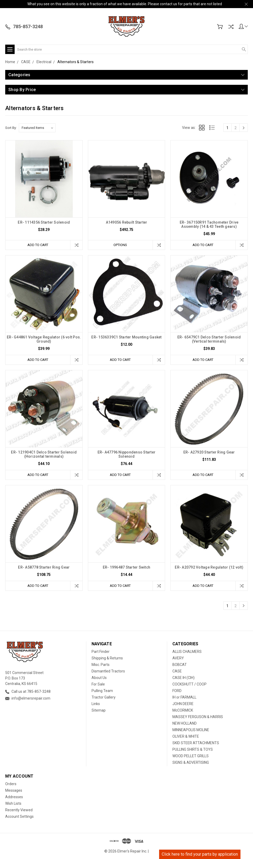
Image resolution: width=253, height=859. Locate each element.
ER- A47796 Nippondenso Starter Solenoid (127, 454)
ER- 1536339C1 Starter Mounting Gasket (126, 337)
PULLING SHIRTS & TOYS (192, 749)
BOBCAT (179, 665)
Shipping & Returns (107, 658)
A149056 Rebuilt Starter (126, 222)
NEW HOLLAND (184, 723)
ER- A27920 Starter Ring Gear (209, 452)
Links (96, 704)
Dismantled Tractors (108, 671)
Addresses (14, 797)
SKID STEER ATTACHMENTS (195, 743)
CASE (177, 671)
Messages (13, 790)
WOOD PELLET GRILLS (190, 756)
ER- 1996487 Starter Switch (126, 567)
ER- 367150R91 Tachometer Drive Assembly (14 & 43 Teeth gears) (209, 224)
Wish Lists (13, 803)
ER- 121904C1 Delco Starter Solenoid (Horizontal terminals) (44, 454)
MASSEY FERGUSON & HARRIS (197, 717)
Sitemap (99, 710)
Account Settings (19, 816)
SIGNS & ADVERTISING (190, 762)
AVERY (178, 658)
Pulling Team (102, 691)
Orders (10, 784)
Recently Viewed (19, 810)
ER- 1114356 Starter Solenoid (44, 222)
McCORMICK (182, 710)
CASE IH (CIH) (183, 678)
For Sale (98, 684)
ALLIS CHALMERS (187, 651)
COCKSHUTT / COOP (189, 684)
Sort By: (11, 128)
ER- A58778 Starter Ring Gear (44, 567)
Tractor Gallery (104, 697)
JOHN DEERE (183, 704)
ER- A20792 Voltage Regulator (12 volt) (209, 567)
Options (120, 245)
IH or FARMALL (184, 697)
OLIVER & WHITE (185, 736)
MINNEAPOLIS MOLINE (190, 730)
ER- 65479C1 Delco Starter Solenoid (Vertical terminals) (209, 339)
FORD (177, 691)
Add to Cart (37, 245)
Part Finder (101, 651)
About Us (99, 678)
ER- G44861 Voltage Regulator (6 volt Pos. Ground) (44, 339)
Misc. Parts (101, 665)
